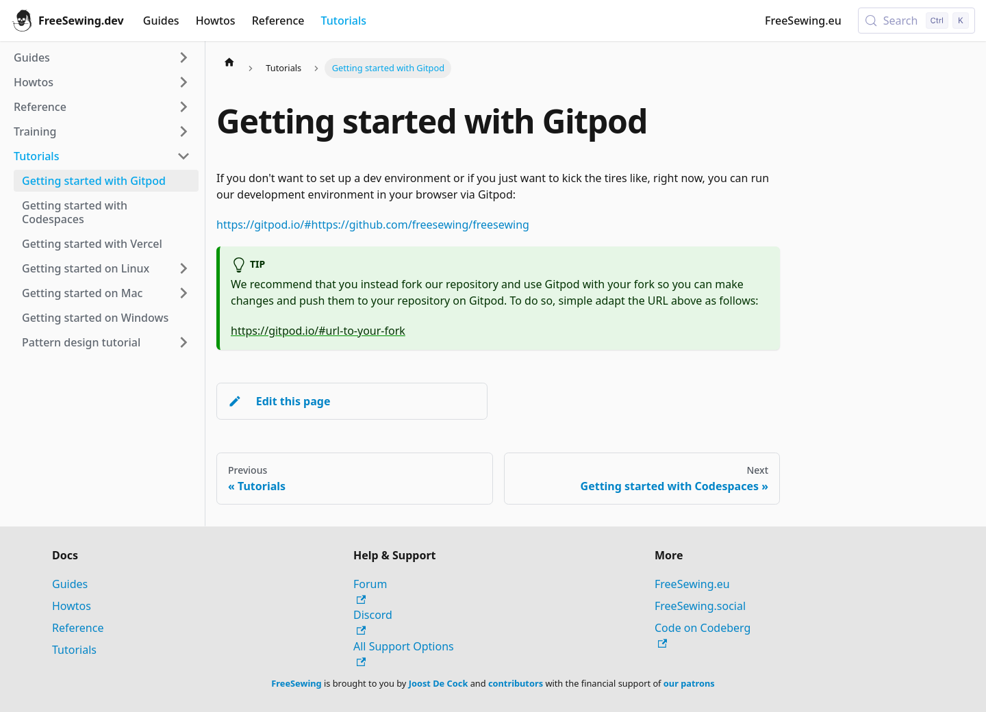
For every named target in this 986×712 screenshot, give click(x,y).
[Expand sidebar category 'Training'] (183, 131)
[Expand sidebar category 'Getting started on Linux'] (183, 268)
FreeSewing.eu (803, 20)
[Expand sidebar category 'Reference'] (183, 107)
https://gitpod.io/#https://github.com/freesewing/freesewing (372, 224)
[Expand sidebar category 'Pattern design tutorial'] (183, 342)
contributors (515, 683)
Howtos (216, 20)
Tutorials (343, 20)
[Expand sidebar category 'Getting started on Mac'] (183, 293)
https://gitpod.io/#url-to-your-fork (318, 330)
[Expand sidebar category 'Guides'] (183, 57)
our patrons (689, 683)
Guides (161, 20)
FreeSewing (296, 683)
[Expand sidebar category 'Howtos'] (183, 82)
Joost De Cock (438, 683)
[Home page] (229, 61)
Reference (278, 20)
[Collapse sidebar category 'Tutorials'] (183, 156)
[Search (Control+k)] (916, 21)
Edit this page (279, 401)
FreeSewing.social (700, 605)
